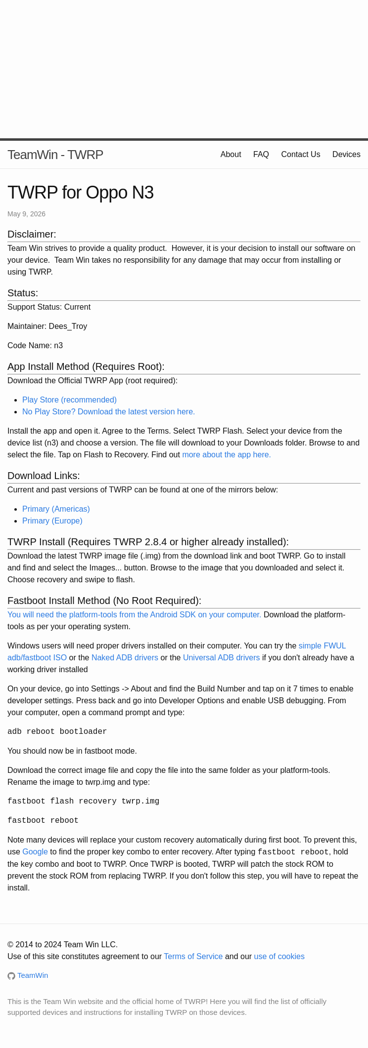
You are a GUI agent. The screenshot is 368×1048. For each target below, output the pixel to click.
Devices (346, 154)
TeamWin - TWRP (55, 154)
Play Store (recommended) (69, 400)
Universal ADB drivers (221, 657)
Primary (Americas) (56, 509)
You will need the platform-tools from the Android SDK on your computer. (134, 614)
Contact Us (301, 154)
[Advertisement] (184, 69)
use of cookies (279, 956)
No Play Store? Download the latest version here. (108, 411)
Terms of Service (193, 956)
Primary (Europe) (52, 521)
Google (35, 852)
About (231, 154)
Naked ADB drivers (125, 657)
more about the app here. (226, 454)
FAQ (261, 154)
